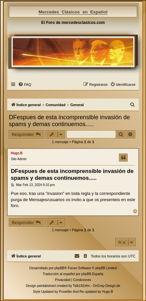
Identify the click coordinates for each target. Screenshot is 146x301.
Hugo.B (17, 153)
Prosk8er (65, 291)
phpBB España (92, 274)
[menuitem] (24, 84)
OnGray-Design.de (106, 286)
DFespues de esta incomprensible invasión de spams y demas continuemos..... (69, 120)
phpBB (59, 268)
